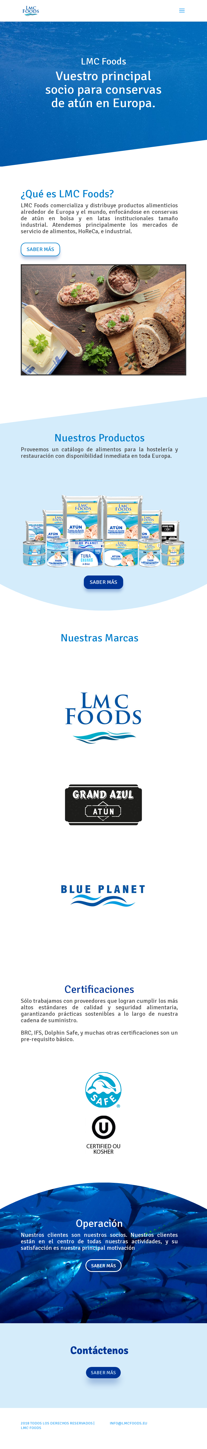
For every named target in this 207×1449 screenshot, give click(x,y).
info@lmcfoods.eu (128, 1423)
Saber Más (40, 249)
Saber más (103, 1266)
